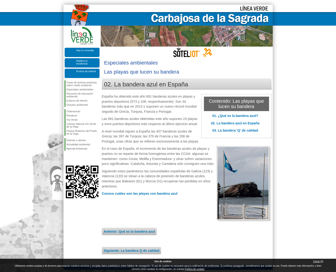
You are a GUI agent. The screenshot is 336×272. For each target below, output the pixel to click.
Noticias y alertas (76, 140)
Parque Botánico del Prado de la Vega (82, 132)
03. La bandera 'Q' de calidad (235, 130)
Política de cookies (194, 269)
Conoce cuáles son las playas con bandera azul (140, 193)
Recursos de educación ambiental (80, 95)
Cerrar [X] (318, 261)
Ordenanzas (73, 111)
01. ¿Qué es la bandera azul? (235, 116)
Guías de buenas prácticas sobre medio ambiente (82, 84)
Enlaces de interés (77, 100)
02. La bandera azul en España (235, 123)
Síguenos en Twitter (75, 158)
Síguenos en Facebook (67, 158)
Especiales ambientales (80, 89)
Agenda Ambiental (77, 148)
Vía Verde (72, 119)
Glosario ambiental (77, 104)
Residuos (72, 115)
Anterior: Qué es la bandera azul (129, 231)
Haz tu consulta (85, 50)
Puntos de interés (86, 71)
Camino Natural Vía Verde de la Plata (81, 125)
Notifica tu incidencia (82, 62)
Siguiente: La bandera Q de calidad (132, 250)
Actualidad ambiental (78, 144)
